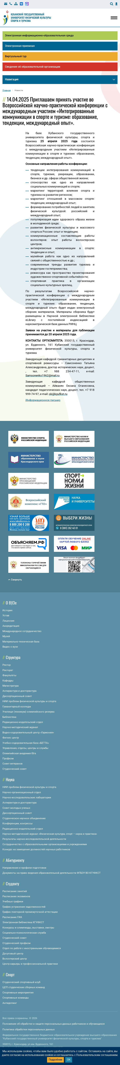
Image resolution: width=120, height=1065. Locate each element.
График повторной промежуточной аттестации (30, 911)
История (7, 610)
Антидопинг (9, 1003)
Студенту (12, 883)
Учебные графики (12, 901)
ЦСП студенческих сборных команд (23, 987)
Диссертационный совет (17, 696)
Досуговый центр (12, 953)
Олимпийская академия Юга (19, 753)
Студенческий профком (16, 943)
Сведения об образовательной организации (32, 66)
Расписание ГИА (12, 917)
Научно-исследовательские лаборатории (26, 797)
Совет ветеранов (12, 763)
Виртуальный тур (16, 56)
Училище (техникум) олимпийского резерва (28, 711)
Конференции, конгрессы (17, 823)
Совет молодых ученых (16, 807)
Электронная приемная (20, 45)
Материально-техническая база (20, 641)
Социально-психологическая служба (24, 932)
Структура (13, 657)
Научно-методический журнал (20, 727)
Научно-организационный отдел (21, 792)
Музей (6, 636)
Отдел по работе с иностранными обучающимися (31, 948)
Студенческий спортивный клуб (21, 982)
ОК (68, 1059)
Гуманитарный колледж (16, 706)
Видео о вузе (10, 646)
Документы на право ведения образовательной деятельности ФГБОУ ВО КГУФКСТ (51, 872)
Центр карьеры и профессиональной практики (30, 963)
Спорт (10, 974)
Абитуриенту (15, 860)
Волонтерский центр (14, 958)
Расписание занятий (14, 891)
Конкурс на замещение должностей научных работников (36, 849)
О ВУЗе (11, 603)
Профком (8, 758)
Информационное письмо (43, 400)
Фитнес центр (10, 737)
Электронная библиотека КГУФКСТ (23, 922)
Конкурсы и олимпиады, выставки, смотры (28, 927)
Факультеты (9, 675)
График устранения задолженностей (23, 906)
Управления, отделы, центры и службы (25, 748)
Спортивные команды (15, 997)
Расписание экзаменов (16, 896)
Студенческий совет (14, 768)
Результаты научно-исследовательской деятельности (34, 839)
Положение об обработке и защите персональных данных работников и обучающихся (53, 1023)
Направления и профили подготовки (24, 867)
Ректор (6, 664)
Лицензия (8, 620)
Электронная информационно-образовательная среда (39, 35)
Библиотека (9, 717)
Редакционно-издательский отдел (22, 722)
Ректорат (7, 670)
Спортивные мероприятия (17, 992)
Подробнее (55, 1059)
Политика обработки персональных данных (28, 1029)
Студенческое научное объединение (24, 818)
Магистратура (10, 685)
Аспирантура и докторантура (19, 690)
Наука (10, 779)
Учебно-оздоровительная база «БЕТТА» (25, 742)
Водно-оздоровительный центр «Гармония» (28, 732)
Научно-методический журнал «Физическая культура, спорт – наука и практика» (49, 833)
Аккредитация (10, 625)
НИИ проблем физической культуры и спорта (29, 701)
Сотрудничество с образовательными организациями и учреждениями (44, 844)
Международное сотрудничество (21, 631)
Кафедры (7, 680)
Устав (5, 615)
